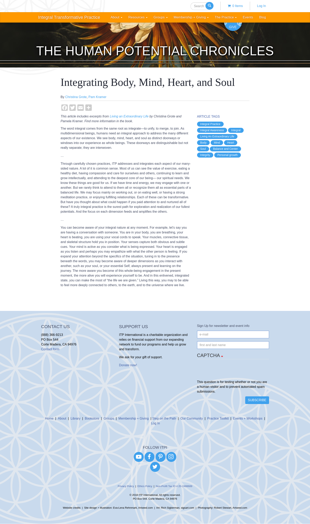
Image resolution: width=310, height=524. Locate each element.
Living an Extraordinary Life (129, 116)
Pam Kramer (98, 97)
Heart (230, 142)
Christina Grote (76, 97)
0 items (235, 6)
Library (75, 418)
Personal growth (227, 155)
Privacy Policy (126, 486)
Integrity (205, 155)
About (62, 418)
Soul (203, 148)
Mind (217, 142)
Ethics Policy (145, 486)
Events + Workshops (247, 418)
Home (49, 418)
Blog (262, 17)
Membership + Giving (134, 418)
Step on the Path (164, 418)
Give (233, 27)
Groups (109, 418)
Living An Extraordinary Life (217, 136)
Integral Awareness (212, 130)
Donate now (127, 365)
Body (203, 142)
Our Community (191, 418)
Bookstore (92, 418)
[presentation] (227, 372)
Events (248, 17)
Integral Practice (210, 124)
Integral (236, 130)
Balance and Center (225, 148)
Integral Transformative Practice (69, 17)
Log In (261, 6)
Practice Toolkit (218, 418)
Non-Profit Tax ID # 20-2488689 (174, 486)
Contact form (50, 349)
